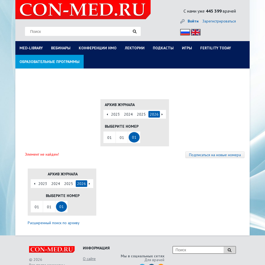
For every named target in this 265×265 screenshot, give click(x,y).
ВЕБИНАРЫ (61, 47)
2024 (128, 114)
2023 (115, 114)
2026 (154, 114)
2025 (141, 114)
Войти (193, 21)
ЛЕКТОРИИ (135, 47)
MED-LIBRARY (31, 47)
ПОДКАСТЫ (163, 47)
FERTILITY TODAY (215, 47)
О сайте (89, 258)
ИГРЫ (187, 47)
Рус (183, 31)
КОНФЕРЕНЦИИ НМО (98, 47)
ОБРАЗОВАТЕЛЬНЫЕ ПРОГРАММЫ (49, 61)
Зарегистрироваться (219, 21)
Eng (194, 31)
